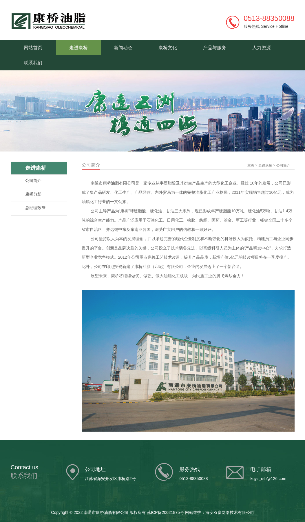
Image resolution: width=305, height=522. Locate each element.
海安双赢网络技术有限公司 (229, 512)
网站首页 (33, 47)
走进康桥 (78, 47)
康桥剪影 (33, 194)
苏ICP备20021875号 (165, 512)
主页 (250, 165)
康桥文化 (167, 47)
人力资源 (261, 47)
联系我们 (33, 62)
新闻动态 (123, 47)
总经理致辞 (35, 207)
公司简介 (33, 180)
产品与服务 (214, 47)
